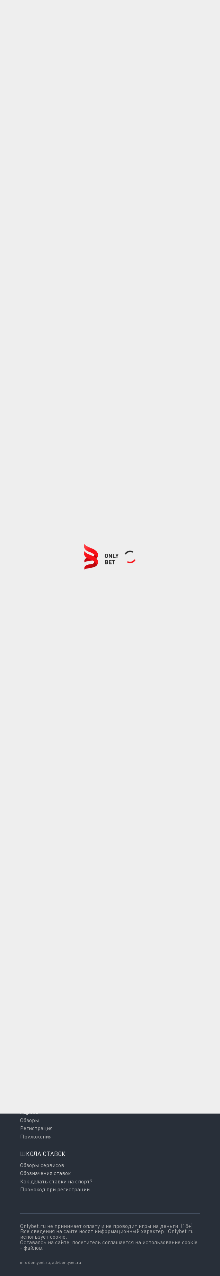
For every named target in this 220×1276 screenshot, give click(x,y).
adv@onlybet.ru (66, 1262)
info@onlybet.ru (35, 1262)
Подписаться (60, 1047)
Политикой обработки (95, 1073)
